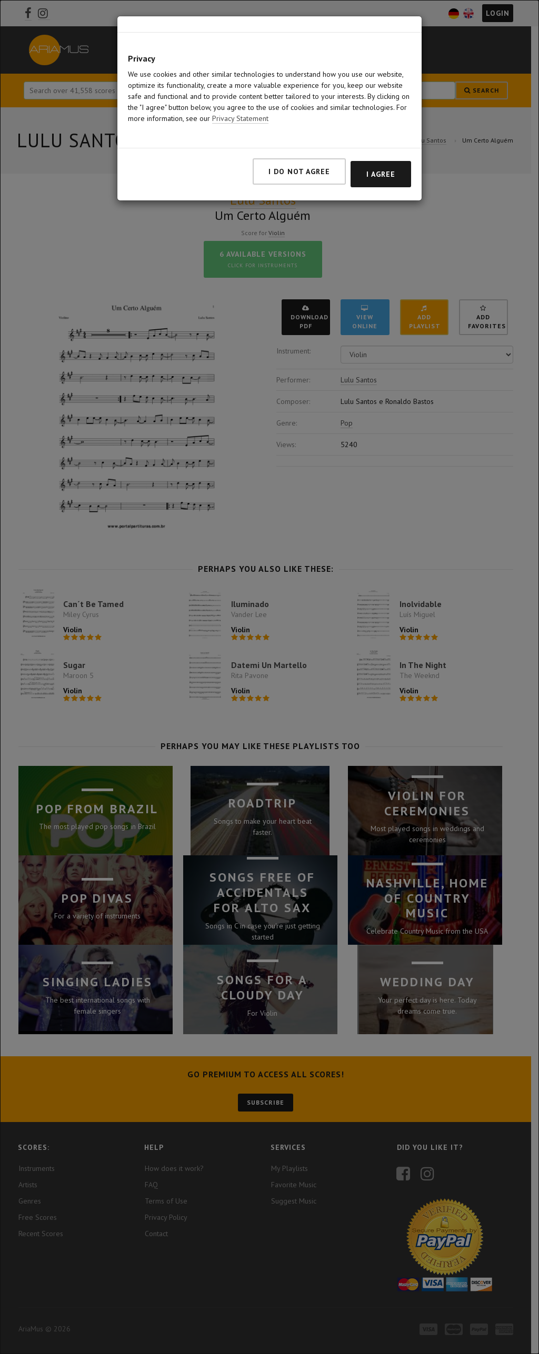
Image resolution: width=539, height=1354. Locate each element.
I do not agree (299, 169)
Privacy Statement (240, 116)
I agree (380, 172)
